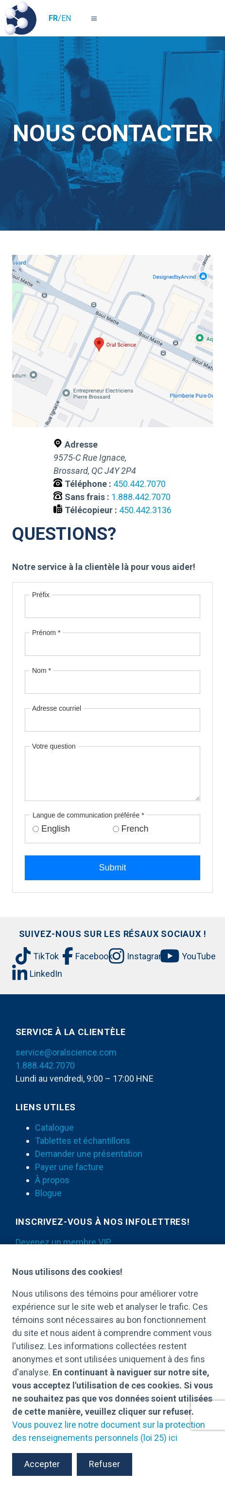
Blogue (48, 1193)
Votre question (54, 746)
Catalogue (54, 1127)
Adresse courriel (56, 708)
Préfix (41, 594)
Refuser (104, 1464)
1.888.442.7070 (141, 497)
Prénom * (46, 632)
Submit (112, 867)
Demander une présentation (88, 1154)
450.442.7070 (139, 484)
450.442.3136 (145, 510)
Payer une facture (69, 1167)
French (135, 829)
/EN (60, 18)
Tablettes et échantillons (82, 1141)
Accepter (42, 1464)
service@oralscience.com (66, 1052)
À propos (52, 1180)
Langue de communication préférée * (88, 815)
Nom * (41, 670)
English (55, 829)
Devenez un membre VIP (63, 1242)
